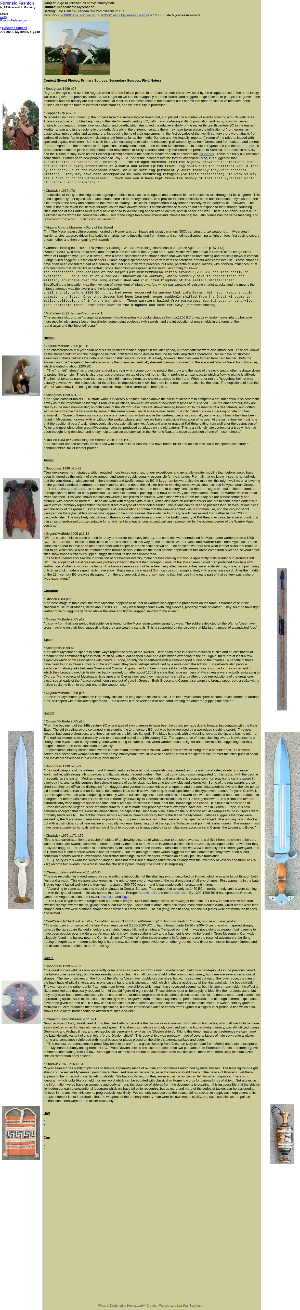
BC (70, 15)
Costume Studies (14, 28)
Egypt (126, 897)
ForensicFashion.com (13, 20)
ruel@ (3, 17)
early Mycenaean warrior (130, 15)
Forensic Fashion (17, 3)
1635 (104, 15)
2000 (64, 15)
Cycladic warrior (84, 15)
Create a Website (158, 1305)
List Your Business (189, 1305)
